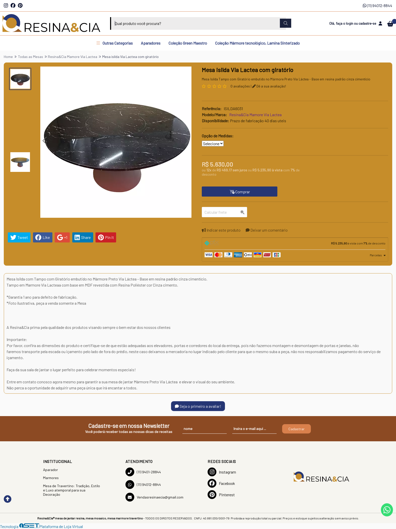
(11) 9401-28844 (143, 472)
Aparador (50, 470)
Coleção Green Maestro (188, 43)
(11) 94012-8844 (377, 5)
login (350, 23)
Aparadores (150, 43)
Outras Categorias (114, 43)
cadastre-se (367, 23)
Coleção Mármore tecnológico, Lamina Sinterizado (257, 43)
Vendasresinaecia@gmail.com (154, 497)
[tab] (295, 244)
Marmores (51, 478)
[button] (44, 140)
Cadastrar (296, 429)
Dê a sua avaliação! (269, 86)
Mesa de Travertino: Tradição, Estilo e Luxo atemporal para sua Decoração (71, 490)
